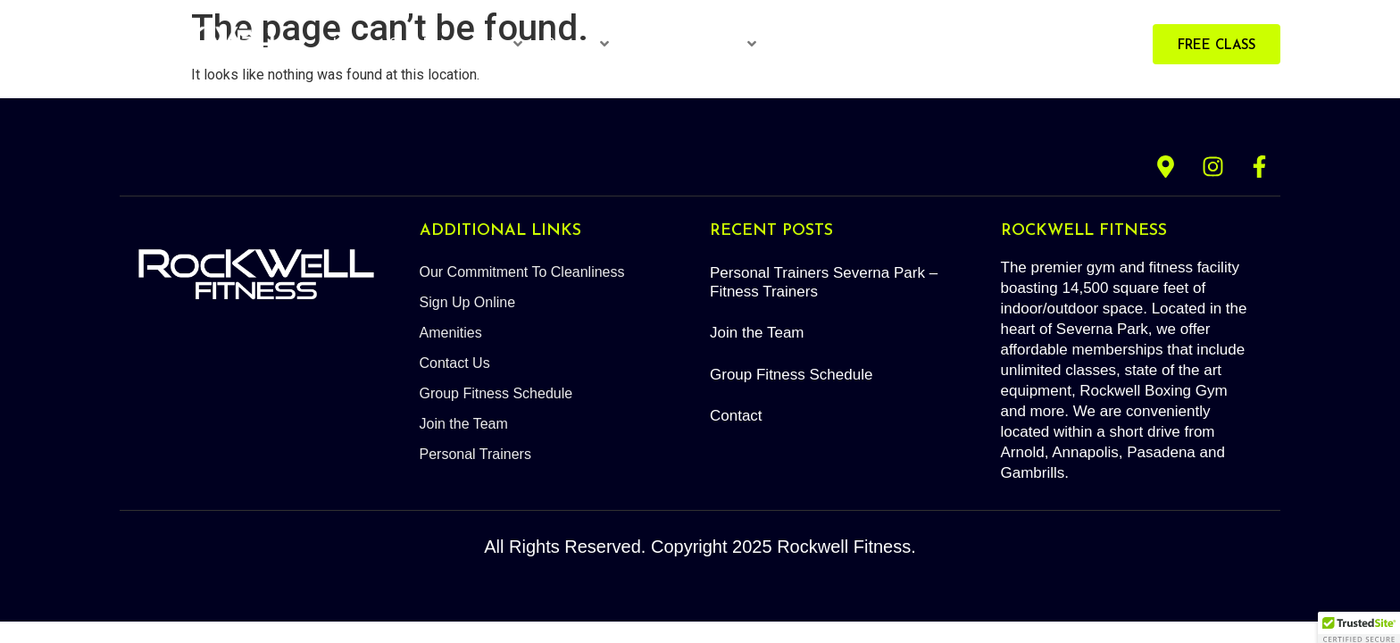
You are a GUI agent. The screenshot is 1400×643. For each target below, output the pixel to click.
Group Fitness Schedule (496, 393)
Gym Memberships (454, 43)
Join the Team (464, 423)
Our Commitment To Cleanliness (522, 272)
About (932, 43)
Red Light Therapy (837, 43)
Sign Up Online (468, 302)
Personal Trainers (693, 43)
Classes (577, 43)
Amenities (451, 332)
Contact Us (455, 363)
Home (352, 43)
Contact (736, 415)
